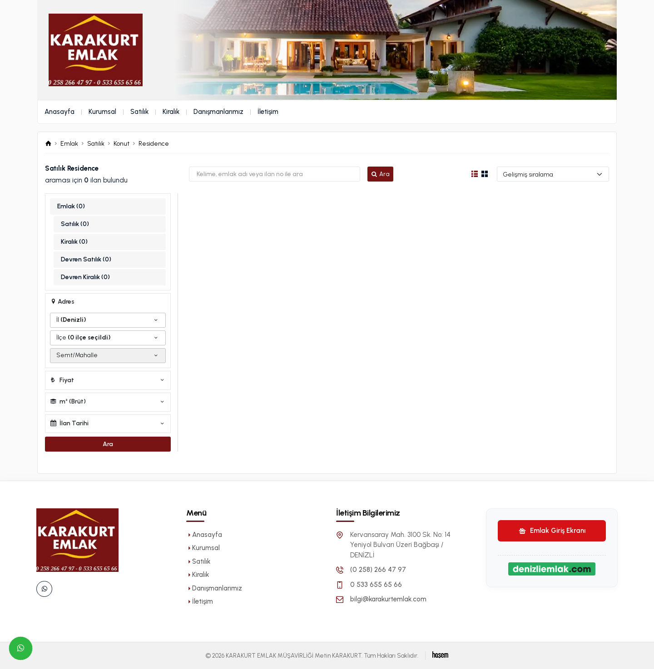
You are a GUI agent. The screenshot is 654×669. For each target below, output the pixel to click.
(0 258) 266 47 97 (378, 570)
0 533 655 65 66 (376, 584)
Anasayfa (59, 112)
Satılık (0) (75, 224)
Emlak (69, 144)
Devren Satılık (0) (86, 259)
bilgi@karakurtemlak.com (388, 599)
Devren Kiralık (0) (85, 277)
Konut (121, 144)
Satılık (139, 112)
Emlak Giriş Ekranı (552, 530)
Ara (380, 174)
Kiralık (171, 112)
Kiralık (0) (74, 242)
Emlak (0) (71, 206)
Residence (154, 144)
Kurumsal (102, 112)
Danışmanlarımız (218, 112)
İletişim (268, 112)
